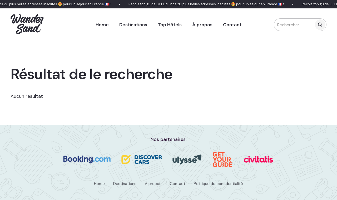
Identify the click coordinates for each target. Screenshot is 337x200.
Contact (232, 25)
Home (102, 25)
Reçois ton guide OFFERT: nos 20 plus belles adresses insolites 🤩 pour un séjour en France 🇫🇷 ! (207, 4)
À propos (202, 25)
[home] (27, 24)
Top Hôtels (170, 25)
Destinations (133, 25)
